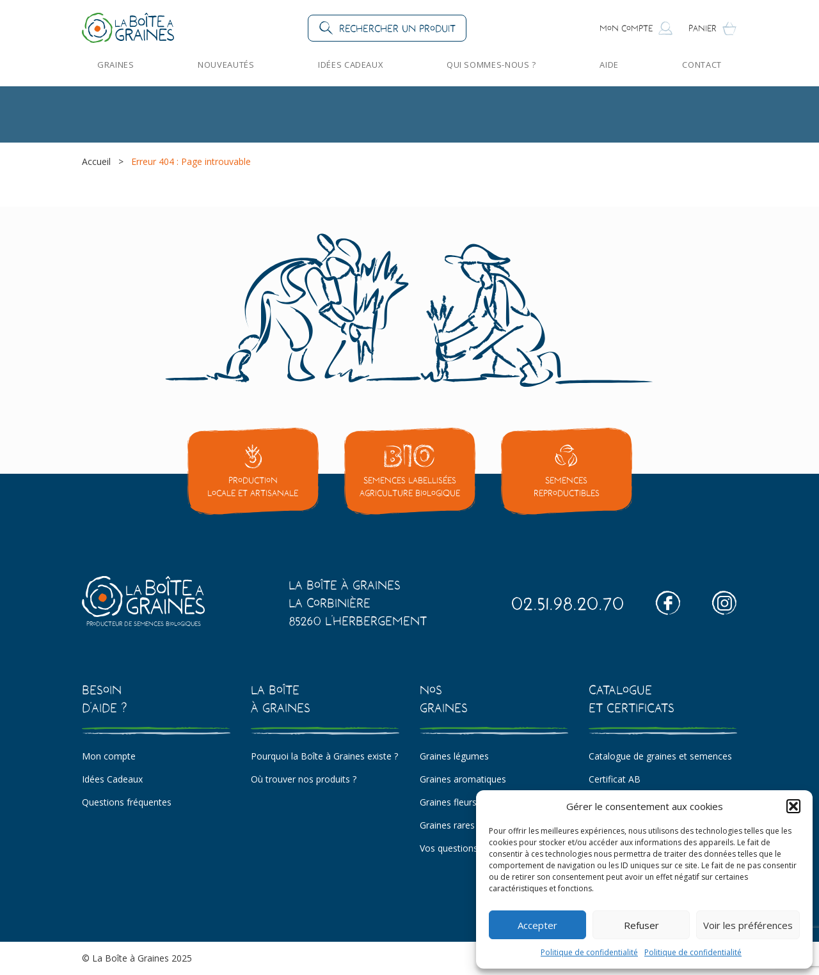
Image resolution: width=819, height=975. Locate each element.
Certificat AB (614, 779)
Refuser (641, 925)
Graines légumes (454, 756)
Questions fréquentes (126, 802)
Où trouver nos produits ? (303, 779)
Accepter (537, 925)
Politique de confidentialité (589, 952)
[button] (793, 806)
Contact (702, 64)
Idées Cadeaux (350, 64)
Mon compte (109, 756)
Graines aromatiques (463, 779)
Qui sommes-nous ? (491, 64)
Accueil (96, 161)
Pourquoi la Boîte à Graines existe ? (324, 756)
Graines (115, 64)
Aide (609, 64)
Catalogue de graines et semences (660, 756)
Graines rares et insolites (471, 825)
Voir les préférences (748, 925)
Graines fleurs (448, 802)
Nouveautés (226, 64)
